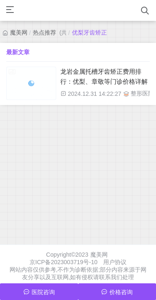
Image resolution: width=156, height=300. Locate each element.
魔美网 (18, 32)
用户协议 (114, 262)
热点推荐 (44, 32)
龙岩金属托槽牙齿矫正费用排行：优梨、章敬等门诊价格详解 (104, 76)
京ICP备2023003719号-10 (63, 262)
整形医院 (142, 93)
